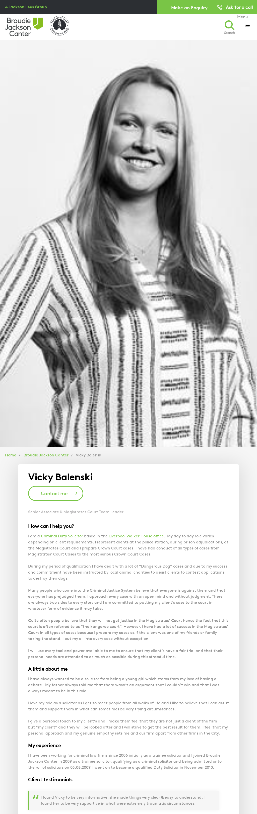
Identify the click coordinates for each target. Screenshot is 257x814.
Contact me (54, 493)
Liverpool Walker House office (136, 536)
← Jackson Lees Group (26, 6)
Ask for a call (239, 7)
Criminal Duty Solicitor (62, 536)
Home (10, 455)
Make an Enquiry (189, 7)
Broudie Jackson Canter (46, 455)
